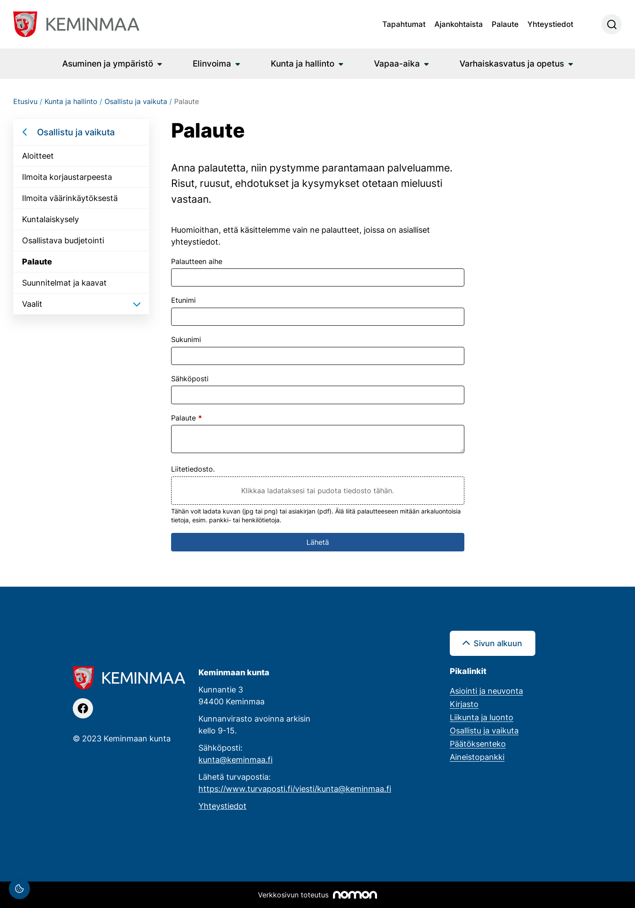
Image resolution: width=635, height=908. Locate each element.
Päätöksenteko (478, 744)
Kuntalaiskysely (50, 219)
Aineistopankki (477, 757)
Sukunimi (186, 339)
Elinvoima (212, 63)
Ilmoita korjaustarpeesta (67, 176)
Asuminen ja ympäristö (107, 63)
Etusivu (25, 101)
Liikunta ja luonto (481, 717)
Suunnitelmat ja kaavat (64, 282)
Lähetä (317, 542)
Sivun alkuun (498, 643)
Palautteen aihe (196, 261)
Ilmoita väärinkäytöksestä (70, 198)
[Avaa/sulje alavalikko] (137, 304)
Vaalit (32, 303)
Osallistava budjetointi (63, 240)
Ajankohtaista (458, 24)
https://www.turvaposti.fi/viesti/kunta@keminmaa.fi (294, 788)
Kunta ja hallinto (302, 63)
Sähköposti (190, 378)
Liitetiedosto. (193, 469)
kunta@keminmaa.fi (235, 759)
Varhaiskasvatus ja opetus (511, 63)
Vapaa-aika (397, 63)
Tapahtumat (404, 24)
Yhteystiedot (550, 24)
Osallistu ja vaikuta (76, 132)
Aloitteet (38, 155)
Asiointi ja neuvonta (486, 691)
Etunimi (183, 300)
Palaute (505, 24)
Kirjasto (464, 704)
